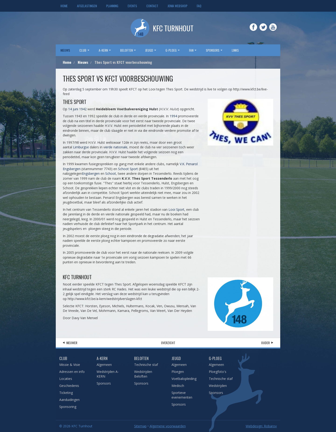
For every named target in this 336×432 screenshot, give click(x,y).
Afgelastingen (87, 5)
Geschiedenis (69, 385)
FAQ (199, 5)
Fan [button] (192, 50)
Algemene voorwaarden (168, 426)
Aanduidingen (69, 399)
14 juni (73, 109)
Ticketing (66, 392)
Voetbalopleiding (184, 378)
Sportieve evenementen (182, 395)
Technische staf (146, 364)
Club (63, 358)
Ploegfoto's (217, 371)
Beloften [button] (128, 50)
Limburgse (81, 147)
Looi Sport (176, 209)
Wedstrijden (218, 385)
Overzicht (168, 342)
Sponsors (104, 383)
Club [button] (84, 50)
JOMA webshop (177, 5)
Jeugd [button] (150, 50)
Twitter (263, 30)
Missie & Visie (69, 364)
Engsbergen (91, 173)
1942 (83, 109)
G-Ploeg (215, 358)
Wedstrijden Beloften (143, 373)
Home (64, 5)
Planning (112, 5)
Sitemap (140, 426)
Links (235, 50)
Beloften (141, 358)
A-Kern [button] (105, 50)
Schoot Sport (128, 169)
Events (132, 5)
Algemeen (104, 364)
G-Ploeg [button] (172, 50)
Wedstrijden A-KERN (108, 373)
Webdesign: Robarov (261, 426)
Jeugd (176, 358)
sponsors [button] (214, 50)
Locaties (65, 378)
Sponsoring (67, 406)
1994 (173, 116)
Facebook (253, 30)
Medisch (178, 385)
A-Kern (102, 358)
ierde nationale (116, 147)
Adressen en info (72, 371)
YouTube (273, 30)
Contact (152, 5)
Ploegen (178, 371)
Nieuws (65, 50)
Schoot (110, 173)
